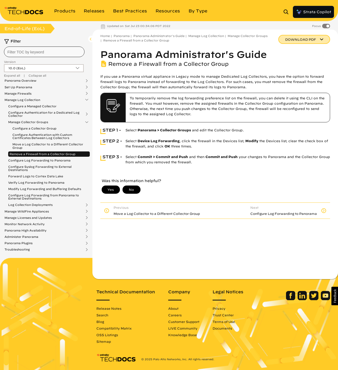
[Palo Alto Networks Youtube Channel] (325, 299)
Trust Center (223, 315)
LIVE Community (183, 328)
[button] (334, 296)
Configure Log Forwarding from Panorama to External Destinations (43, 196)
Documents (222, 328)
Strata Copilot (313, 12)
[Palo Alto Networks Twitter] (314, 299)
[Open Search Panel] (288, 12)
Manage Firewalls (17, 93)
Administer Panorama (21, 236)
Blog (100, 321)
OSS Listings (107, 335)
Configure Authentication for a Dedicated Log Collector (43, 114)
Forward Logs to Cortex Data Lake (35, 176)
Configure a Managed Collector (32, 106)
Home (105, 36)
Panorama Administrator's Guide (159, 36)
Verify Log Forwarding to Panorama (36, 182)
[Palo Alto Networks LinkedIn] (303, 299)
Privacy (219, 308)
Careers (175, 315)
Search (102, 315)
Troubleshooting (17, 249)
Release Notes (108, 308)
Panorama (122, 36)
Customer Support (183, 321)
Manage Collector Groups (28, 122)
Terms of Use (224, 321)
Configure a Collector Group (34, 128)
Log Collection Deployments (30, 204)
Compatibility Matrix (114, 328)
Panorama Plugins (18, 243)
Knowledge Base (182, 335)
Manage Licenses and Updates (28, 217)
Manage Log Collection (22, 99)
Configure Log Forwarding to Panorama (39, 160)
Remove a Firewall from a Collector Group (43, 154)
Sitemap (103, 341)
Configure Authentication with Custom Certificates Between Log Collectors (42, 136)
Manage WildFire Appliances (26, 211)
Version (10, 61)
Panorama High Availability (25, 230)
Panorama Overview (20, 80)
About (173, 308)
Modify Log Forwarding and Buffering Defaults (44, 189)
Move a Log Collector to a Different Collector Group (47, 145)
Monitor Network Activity (24, 224)
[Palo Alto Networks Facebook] (291, 299)
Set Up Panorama (18, 87)
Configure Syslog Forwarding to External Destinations (40, 168)
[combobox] (44, 52)
